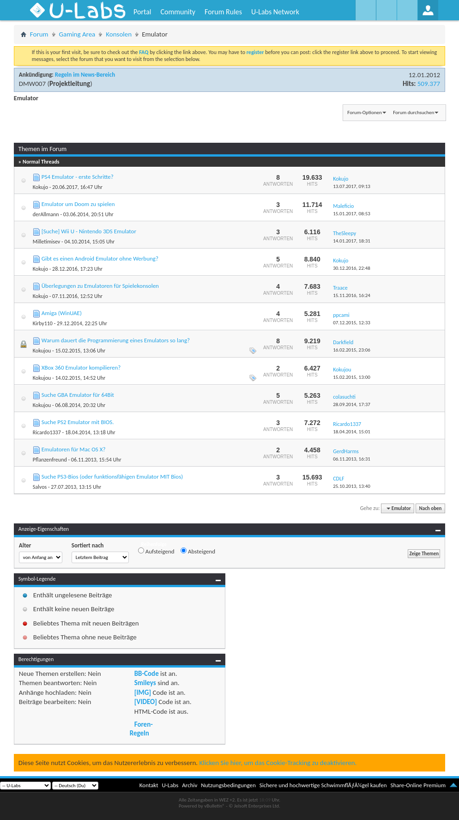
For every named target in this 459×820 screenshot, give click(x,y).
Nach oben (430, 508)
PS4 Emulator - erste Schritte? (78, 176)
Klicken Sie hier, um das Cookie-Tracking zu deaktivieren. (277, 763)
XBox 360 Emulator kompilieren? (81, 367)
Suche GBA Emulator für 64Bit (78, 394)
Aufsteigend (156, 551)
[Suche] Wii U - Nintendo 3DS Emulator (89, 231)
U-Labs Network (275, 11)
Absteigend (198, 551)
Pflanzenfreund (50, 459)
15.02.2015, (351, 377)
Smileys (145, 683)
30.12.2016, (351, 268)
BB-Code (146, 673)
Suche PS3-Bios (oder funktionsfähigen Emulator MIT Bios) (112, 476)
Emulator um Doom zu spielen (78, 203)
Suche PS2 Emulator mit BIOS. (78, 422)
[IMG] (142, 692)
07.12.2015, (351, 323)
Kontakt (148, 785)
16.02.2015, (351, 350)
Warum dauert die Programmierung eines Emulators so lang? (116, 340)
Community (177, 11)
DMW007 (32, 83)
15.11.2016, (351, 295)
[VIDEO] (145, 702)
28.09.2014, (351, 404)
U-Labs (170, 785)
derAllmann (46, 214)
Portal (142, 11)
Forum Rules (223, 11)
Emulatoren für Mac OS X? (74, 449)
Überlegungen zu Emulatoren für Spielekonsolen (100, 285)
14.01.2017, (351, 241)
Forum (39, 34)
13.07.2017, (351, 186)
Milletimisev (46, 241)
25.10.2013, (351, 486)
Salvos (40, 487)
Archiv (189, 785)
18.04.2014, (351, 432)
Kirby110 (43, 323)
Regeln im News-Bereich (85, 74)
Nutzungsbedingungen (228, 785)
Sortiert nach (88, 545)
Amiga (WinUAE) (62, 313)
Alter (25, 545)
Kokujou (42, 350)
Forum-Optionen (364, 112)
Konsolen (119, 34)
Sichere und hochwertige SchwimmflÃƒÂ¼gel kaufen (323, 785)
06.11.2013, (351, 459)
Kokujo (40, 187)
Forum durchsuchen (413, 112)
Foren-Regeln (141, 728)
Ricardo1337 (47, 432)
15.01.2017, (351, 214)
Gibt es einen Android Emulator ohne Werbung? (100, 258)
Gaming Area (77, 34)
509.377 (428, 83)
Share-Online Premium (418, 785)
